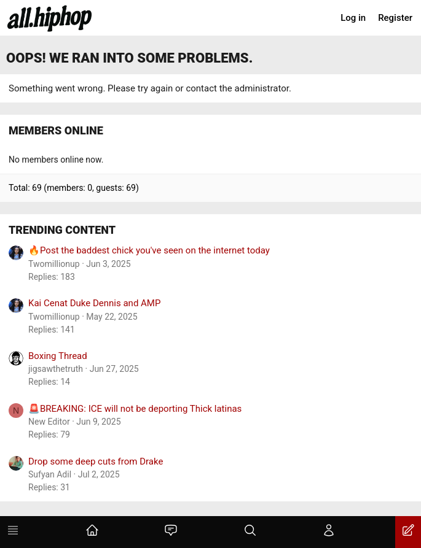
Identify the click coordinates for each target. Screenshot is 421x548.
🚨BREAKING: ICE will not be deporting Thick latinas (135, 408)
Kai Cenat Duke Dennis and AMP (94, 303)
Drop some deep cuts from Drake (95, 461)
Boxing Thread (57, 355)
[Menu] (13, 532)
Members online (56, 130)
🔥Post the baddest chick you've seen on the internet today (149, 250)
